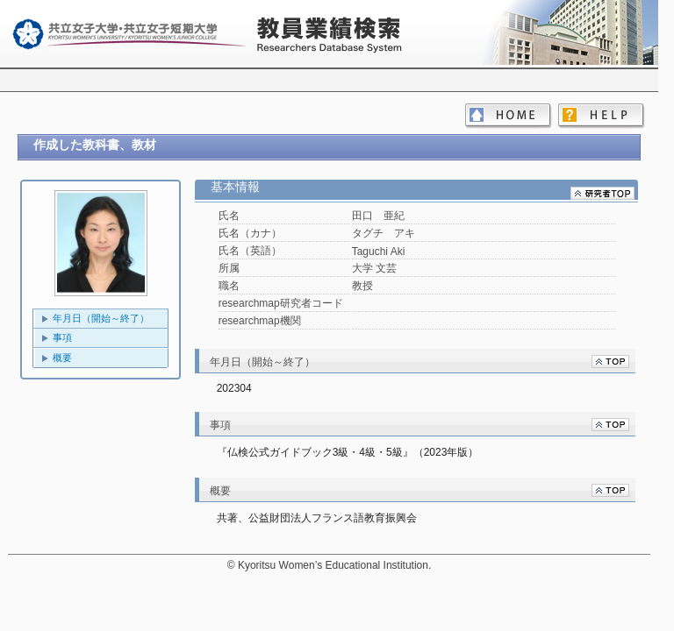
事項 (62, 337)
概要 (62, 357)
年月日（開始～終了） (101, 318)
